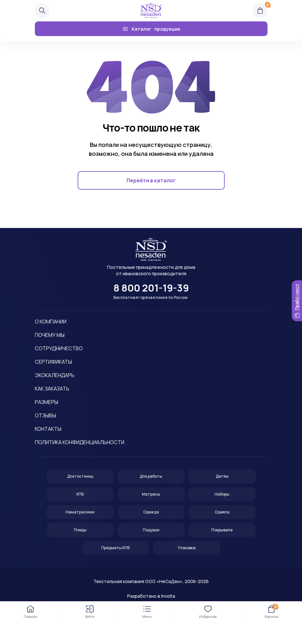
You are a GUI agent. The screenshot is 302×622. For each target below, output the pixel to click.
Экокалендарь (54, 375)
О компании (50, 321)
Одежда (151, 512)
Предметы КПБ (115, 547)
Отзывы (45, 415)
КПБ (80, 494)
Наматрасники (80, 512)
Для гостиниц (80, 476)
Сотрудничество (59, 348)
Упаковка (187, 547)
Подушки (151, 530)
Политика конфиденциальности (79, 442)
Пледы (80, 530)
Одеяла (222, 512)
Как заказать (52, 388)
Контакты (48, 428)
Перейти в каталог (151, 180)
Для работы (151, 476)
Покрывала (222, 530)
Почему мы (50, 334)
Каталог (151, 29)
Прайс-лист (297, 301)
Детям (222, 476)
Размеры (46, 402)
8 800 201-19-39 (151, 288)
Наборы (221, 494)
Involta (168, 596)
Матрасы (151, 494)
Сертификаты (53, 361)
